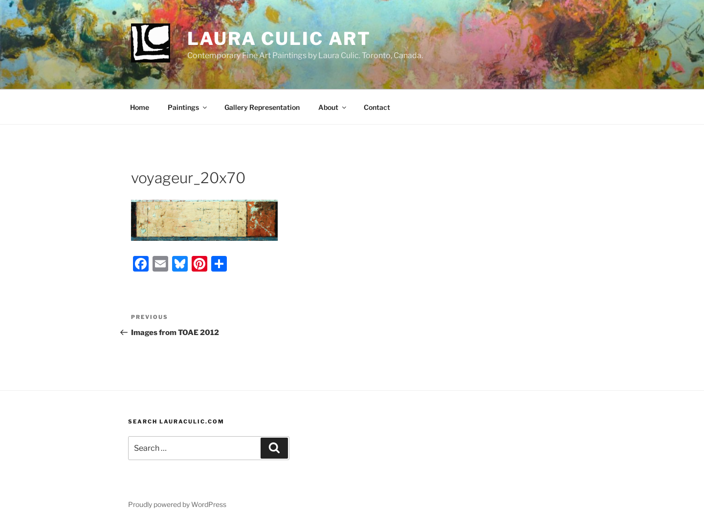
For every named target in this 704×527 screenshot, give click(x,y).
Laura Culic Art (279, 38)
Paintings (188, 107)
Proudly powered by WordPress (177, 504)
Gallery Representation (262, 107)
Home (139, 107)
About (333, 107)
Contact (377, 107)
